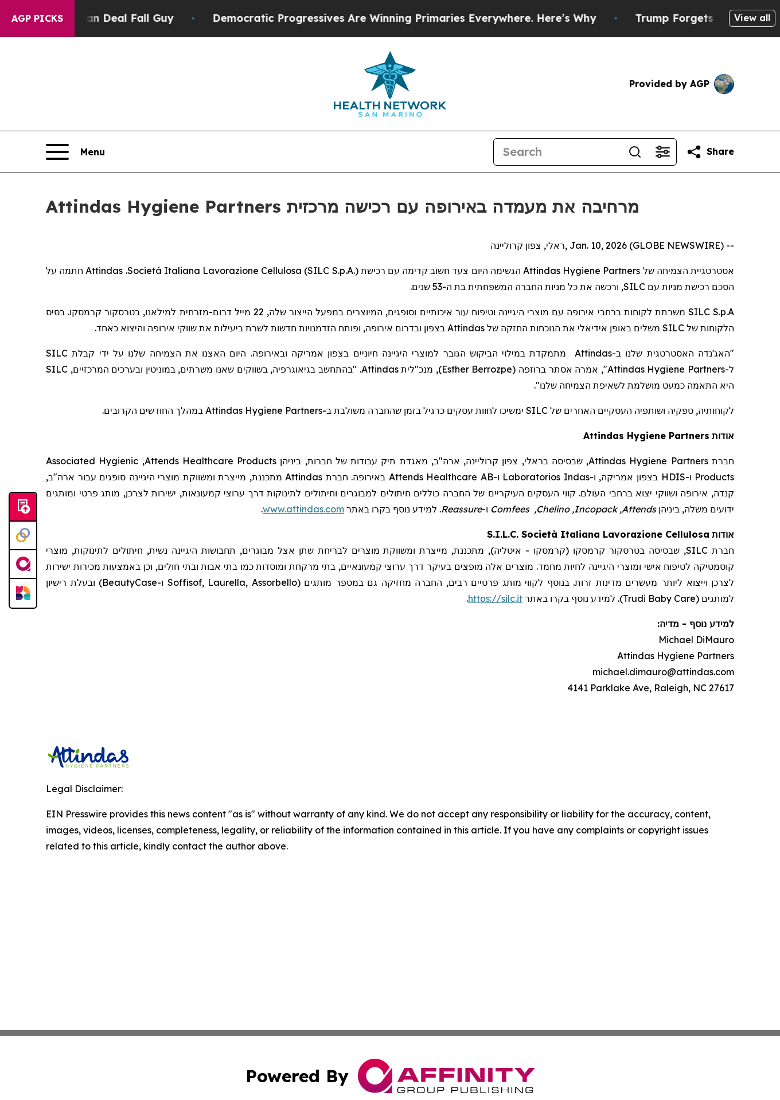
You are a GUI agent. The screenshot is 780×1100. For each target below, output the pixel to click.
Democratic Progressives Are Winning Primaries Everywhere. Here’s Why (416, 18)
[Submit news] (23, 507)
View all (752, 18)
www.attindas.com (303, 509)
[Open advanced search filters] (662, 152)
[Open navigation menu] (75, 151)
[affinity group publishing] (23, 564)
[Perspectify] (23, 536)
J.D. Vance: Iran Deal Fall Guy (106, 18)
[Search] (557, 152)
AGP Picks (37, 18)
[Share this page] (710, 151)
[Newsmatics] (23, 593)
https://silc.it (495, 598)
